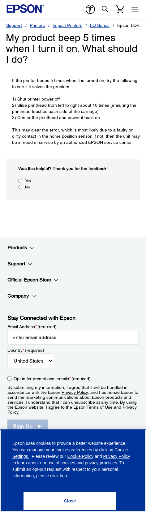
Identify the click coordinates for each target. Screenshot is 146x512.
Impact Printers (67, 25)
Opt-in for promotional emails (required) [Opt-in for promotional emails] (52, 378)
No (27, 187)
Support (14, 25)
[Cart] (120, 9)
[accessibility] (90, 9)
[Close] (70, 501)
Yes (28, 181)
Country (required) (25, 350)
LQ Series (100, 25)
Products (20, 247)
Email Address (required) (32, 326)
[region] (73, 470)
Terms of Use (100, 407)
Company (21, 296)
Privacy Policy (75, 392)
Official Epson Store (32, 280)
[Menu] (135, 9)
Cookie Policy (80, 456)
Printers (37, 25)
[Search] (105, 9)
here (64, 475)
